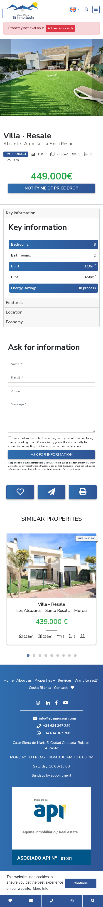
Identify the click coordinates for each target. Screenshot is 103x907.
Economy (14, 322)
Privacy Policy (46, 442)
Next (97, 77)
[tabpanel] (51, 590)
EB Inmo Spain (22, 10)
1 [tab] (28, 655)
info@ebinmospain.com (57, 718)
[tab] (51, 213)
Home (9, 680)
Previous (5, 77)
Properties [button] (43, 680)
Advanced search (60, 28)
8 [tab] (69, 655)
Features (14, 302)
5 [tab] (51, 655)
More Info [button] (40, 888)
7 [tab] (63, 655)
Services (65, 680)
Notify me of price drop (51, 188)
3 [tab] (40, 655)
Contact (61, 687)
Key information (20, 213)
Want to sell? (86, 680)
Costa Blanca (40, 687)
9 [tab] (75, 655)
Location (14, 312)
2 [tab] (34, 655)
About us (24, 680)
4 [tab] (45, 655)
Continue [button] (81, 883)
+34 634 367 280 (53, 725)
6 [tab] (57, 655)
